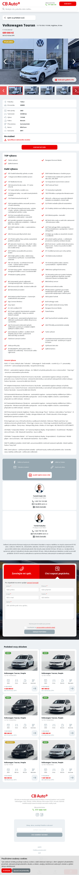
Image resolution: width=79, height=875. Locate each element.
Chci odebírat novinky (39, 835)
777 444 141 (52, 5)
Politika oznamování (39, 850)
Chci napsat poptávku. (57, 570)
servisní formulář (33, 583)
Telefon (43, 594)
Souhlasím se (41, 627)
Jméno (8, 586)
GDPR (39, 847)
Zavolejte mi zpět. (22, 570)
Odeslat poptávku (39, 632)
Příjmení (43, 586)
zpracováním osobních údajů (45, 627)
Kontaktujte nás (39, 147)
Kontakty (68, 4)
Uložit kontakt (40, 507)
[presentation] (3, 90)
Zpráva (8, 602)
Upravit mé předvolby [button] (21, 870)
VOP (39, 853)
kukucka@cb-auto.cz (40, 534)
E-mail (8, 594)
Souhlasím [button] (6, 870)
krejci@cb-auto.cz (40, 504)
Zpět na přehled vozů (15, 18)
